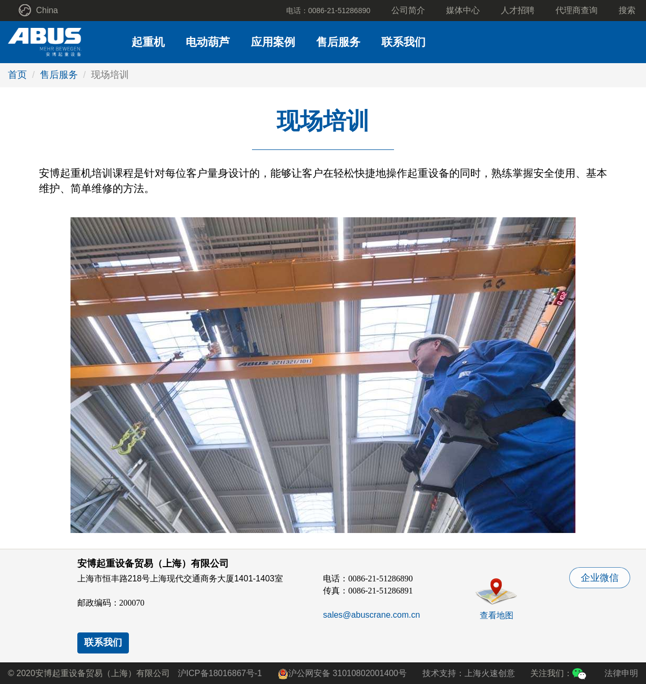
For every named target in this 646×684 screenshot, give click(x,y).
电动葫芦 (208, 42)
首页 (17, 74)
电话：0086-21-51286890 (328, 10)
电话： (368, 578)
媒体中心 (463, 10)
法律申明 (621, 673)
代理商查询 (577, 10)
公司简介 (408, 10)
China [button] (38, 10)
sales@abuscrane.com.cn (371, 614)
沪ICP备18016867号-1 (220, 673)
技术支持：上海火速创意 (468, 673)
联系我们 (403, 42)
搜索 (627, 10)
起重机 (148, 42)
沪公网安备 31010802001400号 (342, 674)
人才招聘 (517, 10)
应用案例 (273, 42)
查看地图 (496, 615)
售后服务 (338, 42)
